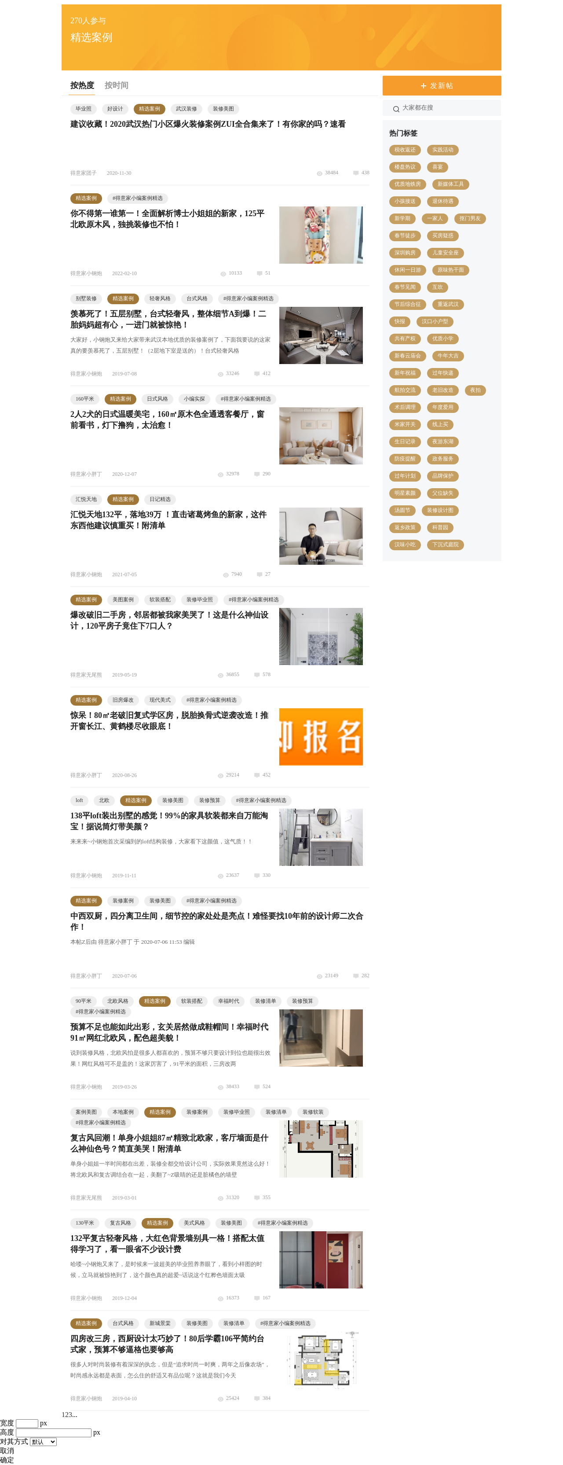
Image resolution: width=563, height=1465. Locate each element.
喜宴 (437, 167)
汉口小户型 (435, 321)
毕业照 (83, 109)
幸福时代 (228, 1001)
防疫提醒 (405, 459)
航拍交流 (405, 390)
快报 (400, 321)
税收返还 (405, 150)
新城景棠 (160, 1323)
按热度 (82, 85)
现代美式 (160, 700)
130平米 (85, 1223)
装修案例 (123, 901)
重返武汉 (448, 304)
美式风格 (194, 1223)
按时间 (116, 85)
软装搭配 (160, 599)
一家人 (435, 218)
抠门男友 (470, 218)
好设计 (115, 109)
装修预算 (209, 800)
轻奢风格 (160, 298)
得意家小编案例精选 (138, 198)
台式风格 (197, 298)
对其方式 (14, 1441)
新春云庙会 (408, 356)
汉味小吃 (405, 544)
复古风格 (120, 1223)
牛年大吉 (448, 356)
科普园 (440, 527)
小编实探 (194, 399)
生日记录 (405, 441)
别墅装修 (86, 298)
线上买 (440, 424)
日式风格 (157, 399)
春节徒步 (405, 235)
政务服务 (442, 459)
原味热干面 (451, 270)
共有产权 (405, 338)
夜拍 (475, 390)
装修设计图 (440, 510)
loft (79, 800)
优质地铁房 (408, 184)
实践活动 (442, 150)
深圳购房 (405, 253)
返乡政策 (405, 527)
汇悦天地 (86, 499)
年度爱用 (442, 407)
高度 (7, 1432)
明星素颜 (405, 493)
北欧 (104, 800)
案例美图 (86, 1112)
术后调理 (405, 407)
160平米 (85, 399)
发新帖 (442, 85)
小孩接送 (405, 201)
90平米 (83, 1001)
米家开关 (405, 424)
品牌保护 (442, 476)
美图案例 (123, 599)
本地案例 (123, 1112)
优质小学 (442, 338)
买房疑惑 (442, 235)
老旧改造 (442, 390)
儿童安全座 (445, 253)
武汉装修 (186, 109)
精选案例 (149, 109)
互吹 (437, 287)
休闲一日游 (408, 270)
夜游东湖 (442, 441)
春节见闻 (405, 287)
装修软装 (313, 1112)
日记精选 (160, 499)
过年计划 (405, 476)
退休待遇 (442, 201)
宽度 (7, 1423)
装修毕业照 (199, 599)
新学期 (402, 218)
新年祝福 (405, 373)
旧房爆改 (123, 700)
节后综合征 (408, 304)
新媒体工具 (451, 184)
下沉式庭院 (445, 544)
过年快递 (442, 373)
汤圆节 (402, 510)
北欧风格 (117, 1001)
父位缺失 (442, 493)
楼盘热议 (405, 167)
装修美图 (223, 109)
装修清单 (265, 1001)
